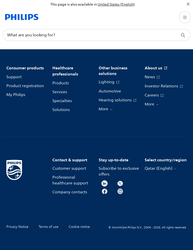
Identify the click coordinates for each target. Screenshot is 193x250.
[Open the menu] (185, 17)
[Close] (188, 4)
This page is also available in (73, 4)
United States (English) (116, 4)
